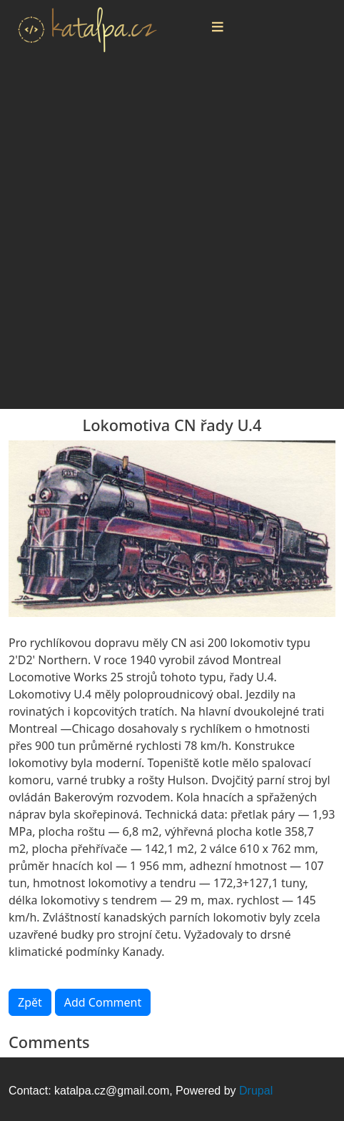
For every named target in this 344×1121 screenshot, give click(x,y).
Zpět (30, 1002)
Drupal (256, 1091)
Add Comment (102, 1002)
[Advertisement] (172, 236)
